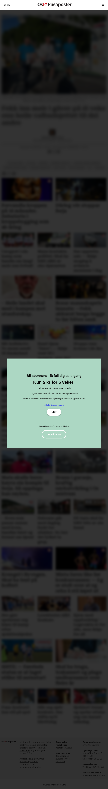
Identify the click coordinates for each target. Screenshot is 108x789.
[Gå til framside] (55, 5)
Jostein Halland (64, 748)
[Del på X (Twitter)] (54, 151)
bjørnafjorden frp (40, 168)
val (90, 168)
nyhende (43, 163)
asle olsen (59, 168)
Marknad (60, 761)
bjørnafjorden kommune (87, 163)
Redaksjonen (62, 756)
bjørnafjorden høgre (15, 168)
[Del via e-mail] (58, 151)
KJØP (54, 412)
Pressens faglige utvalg (32, 759)
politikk (31, 163)
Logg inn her (54, 434)
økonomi (99, 168)
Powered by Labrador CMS (54, 785)
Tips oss (6, 5)
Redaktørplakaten (29, 761)
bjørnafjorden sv (60, 163)
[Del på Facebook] (49, 151)
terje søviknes (77, 168)
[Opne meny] (103, 5)
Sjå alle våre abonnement (54, 405)
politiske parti (15, 163)
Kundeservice (63, 759)
